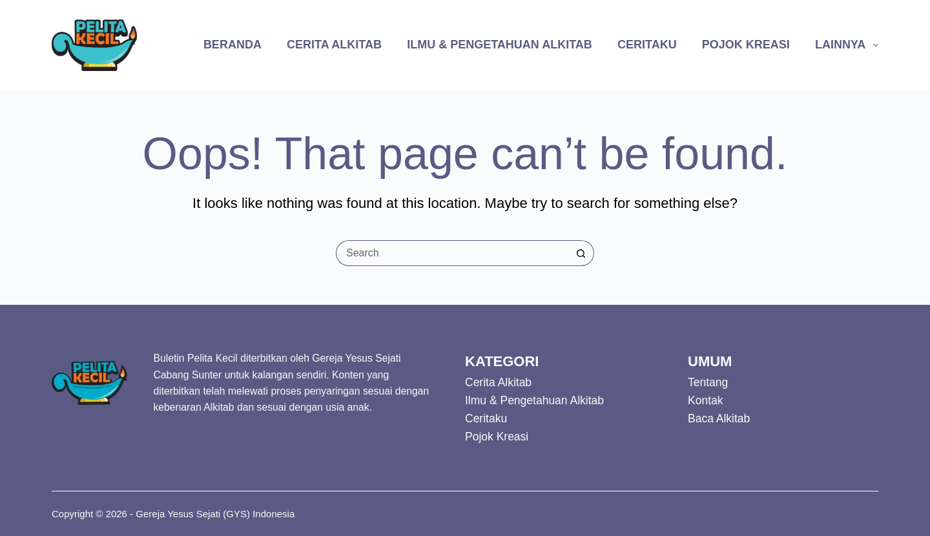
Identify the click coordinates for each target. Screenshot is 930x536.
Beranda (232, 44)
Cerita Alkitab (334, 44)
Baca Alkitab (719, 418)
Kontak (705, 400)
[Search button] (581, 253)
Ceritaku (647, 44)
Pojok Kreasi (746, 44)
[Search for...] (452, 253)
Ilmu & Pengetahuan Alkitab (499, 44)
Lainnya (846, 45)
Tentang (708, 382)
